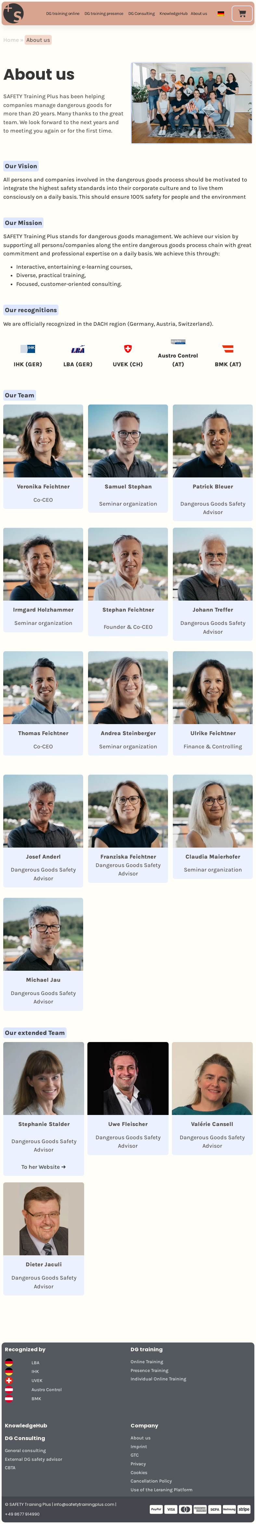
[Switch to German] (220, 13)
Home (11, 40)
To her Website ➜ (43, 1167)
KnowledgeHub (26, 1425)
